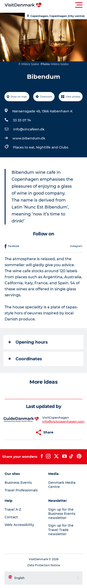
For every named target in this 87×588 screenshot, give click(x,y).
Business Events (18, 483)
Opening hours (28, 342)
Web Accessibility (19, 525)
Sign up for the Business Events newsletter (61, 513)
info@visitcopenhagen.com (63, 421)
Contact (11, 517)
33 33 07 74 (22, 120)
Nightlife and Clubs (52, 147)
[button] (64, 5)
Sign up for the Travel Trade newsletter (61, 529)
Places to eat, (24, 147)
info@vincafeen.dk (29, 129)
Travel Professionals (21, 490)
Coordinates (25, 358)
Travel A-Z (13, 509)
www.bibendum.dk (29, 138)
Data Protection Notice (43, 565)
